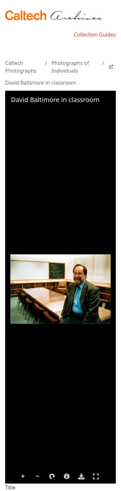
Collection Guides (95, 34)
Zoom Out (38, 476)
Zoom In (23, 476)
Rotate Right (52, 476)
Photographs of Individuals (70, 66)
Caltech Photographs (20, 66)
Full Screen (96, 476)
